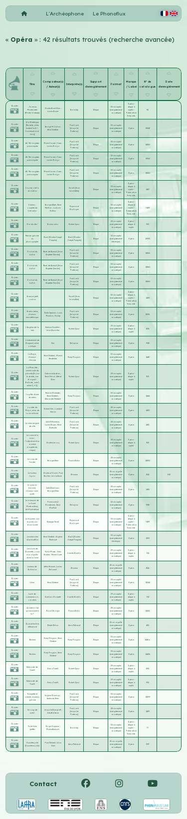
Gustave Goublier (52, 327)
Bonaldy (74, 110)
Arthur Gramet (49, 567)
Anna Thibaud (74, 625)
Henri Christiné (52, 130)
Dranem (74, 475)
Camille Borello (74, 553)
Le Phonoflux (109, 13)
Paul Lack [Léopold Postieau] (74, 128)
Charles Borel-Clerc (53, 108)
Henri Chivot (50, 377)
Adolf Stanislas (52, 422)
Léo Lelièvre (56, 476)
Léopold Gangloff (52, 710)
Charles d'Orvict (50, 473)
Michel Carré (56, 555)
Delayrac (74, 343)
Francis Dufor (74, 461)
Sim (52, 343)
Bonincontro (52, 224)
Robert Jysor (74, 224)
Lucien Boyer (52, 111)
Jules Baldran (53, 713)
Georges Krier (52, 461)
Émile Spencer (50, 313)
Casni (59, 143)
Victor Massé (50, 552)
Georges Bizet (50, 205)
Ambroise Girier (53, 699)
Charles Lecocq (52, 443)
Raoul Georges (52, 611)
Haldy (57, 316)
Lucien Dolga (53, 146)
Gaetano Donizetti (53, 597)
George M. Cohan (53, 127)
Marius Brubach (52, 729)
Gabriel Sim (49, 409)
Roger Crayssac (53, 726)
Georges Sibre (53, 491)
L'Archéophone (65, 13)
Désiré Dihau (52, 625)
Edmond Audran (52, 374)
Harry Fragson (74, 357)
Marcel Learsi (50, 143)
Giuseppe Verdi (53, 522)
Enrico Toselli (52, 669)
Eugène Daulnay (52, 696)
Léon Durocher (52, 330)
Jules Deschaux (52, 488)
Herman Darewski (52, 393)
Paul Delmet (50, 743)
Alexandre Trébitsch (53, 399)
